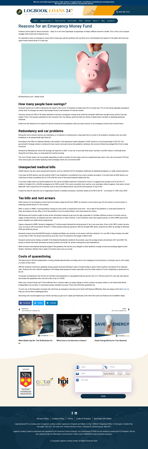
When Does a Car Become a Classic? (72, 340)
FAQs (81, 21)
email (120, 374)
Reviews (88, 21)
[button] (25, 303)
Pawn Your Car (60, 21)
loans (125, 289)
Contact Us (111, 21)
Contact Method (109, 374)
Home (36, 21)
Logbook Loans (46, 21)
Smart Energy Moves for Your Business (111, 340)
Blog (103, 21)
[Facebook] (72, 413)
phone (128, 374)
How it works (72, 21)
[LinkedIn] (75, 413)
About (96, 21)
